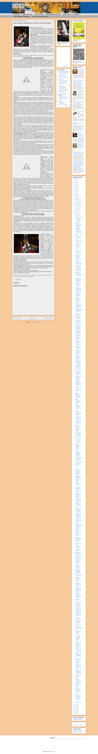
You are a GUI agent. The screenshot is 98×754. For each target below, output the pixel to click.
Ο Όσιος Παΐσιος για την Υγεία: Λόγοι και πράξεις (78, 585)
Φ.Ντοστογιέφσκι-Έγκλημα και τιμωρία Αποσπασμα (78, 103)
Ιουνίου (76, 209)
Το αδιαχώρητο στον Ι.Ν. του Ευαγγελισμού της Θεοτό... (78, 269)
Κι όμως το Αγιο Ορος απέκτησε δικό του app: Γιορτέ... (78, 533)
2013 (75, 706)
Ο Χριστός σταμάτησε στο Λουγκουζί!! (78, 321)
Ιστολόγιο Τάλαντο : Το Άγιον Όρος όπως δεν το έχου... (78, 401)
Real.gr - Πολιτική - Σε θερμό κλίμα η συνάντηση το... (78, 464)
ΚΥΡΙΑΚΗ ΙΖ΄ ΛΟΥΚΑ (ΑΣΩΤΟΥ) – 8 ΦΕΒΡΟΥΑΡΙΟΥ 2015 (78, 595)
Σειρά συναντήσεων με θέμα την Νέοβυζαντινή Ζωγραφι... (78, 644)
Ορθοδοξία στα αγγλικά (78, 529)
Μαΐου (76, 211)
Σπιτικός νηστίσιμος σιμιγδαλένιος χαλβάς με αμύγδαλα (78, 453)
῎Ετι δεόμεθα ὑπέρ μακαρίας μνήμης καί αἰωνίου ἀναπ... (78, 539)
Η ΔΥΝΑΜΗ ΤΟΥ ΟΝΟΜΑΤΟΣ (78, 500)
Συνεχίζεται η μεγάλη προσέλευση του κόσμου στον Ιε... (78, 299)
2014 (75, 704)
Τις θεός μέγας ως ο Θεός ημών (81, 70)
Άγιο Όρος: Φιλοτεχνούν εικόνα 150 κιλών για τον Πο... (78, 407)
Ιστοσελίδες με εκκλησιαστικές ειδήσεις (40, 16)
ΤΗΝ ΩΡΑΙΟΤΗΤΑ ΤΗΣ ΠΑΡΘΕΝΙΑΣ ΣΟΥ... (78, 237)
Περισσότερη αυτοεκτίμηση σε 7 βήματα (78, 362)
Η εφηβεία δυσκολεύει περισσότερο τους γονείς (78, 605)
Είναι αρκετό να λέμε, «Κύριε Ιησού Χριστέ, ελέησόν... (78, 590)
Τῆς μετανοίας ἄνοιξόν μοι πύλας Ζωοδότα (77, 343)
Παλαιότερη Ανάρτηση (48, 318)
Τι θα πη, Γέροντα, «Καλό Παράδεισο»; (81, 134)
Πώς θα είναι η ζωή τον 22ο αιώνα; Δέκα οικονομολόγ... (78, 327)
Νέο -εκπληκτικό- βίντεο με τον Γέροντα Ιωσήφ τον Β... (78, 628)
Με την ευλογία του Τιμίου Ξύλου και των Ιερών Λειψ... (78, 366)
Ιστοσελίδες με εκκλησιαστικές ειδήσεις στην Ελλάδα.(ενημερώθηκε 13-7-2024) (78, 81)
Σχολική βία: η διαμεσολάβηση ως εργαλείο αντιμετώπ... (78, 289)
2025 (75, 180)
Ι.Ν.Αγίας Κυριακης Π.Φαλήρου (77, 679)
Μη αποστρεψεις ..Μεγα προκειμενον (78, 347)
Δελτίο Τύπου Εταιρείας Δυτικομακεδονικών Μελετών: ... (78, 274)
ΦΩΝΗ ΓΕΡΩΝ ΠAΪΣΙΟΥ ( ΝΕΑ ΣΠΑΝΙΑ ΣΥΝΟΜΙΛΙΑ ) (78, 526)
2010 (75, 711)
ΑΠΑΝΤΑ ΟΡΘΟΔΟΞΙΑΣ (63, 71)
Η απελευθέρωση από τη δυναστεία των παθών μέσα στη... (78, 561)
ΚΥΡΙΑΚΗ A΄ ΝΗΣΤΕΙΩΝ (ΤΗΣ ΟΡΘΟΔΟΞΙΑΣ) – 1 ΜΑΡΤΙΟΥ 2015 (78, 231)
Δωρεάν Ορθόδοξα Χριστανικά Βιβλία (21, 16)
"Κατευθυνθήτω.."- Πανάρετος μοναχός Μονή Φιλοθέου (78, 305)
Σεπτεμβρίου (77, 204)
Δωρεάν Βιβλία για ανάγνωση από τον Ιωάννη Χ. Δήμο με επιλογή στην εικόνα (78, 146)
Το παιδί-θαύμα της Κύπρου (78, 618)
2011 (75, 709)
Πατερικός (61, 102)
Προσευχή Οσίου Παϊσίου (78, 676)
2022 (75, 186)
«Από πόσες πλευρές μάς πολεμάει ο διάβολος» (78, 294)
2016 (75, 196)
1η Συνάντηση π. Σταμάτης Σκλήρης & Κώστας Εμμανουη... (78, 378)
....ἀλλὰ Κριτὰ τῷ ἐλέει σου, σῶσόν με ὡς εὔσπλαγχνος (78, 515)
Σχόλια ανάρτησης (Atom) (35, 322)
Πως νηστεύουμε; (81, 91)
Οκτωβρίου (77, 203)
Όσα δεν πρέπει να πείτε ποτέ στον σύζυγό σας (78, 614)
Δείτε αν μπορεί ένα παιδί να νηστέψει (78, 317)
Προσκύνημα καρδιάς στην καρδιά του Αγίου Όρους (78, 731)
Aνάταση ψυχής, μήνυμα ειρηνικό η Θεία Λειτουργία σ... (78, 609)
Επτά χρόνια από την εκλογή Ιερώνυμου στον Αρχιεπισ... (78, 622)
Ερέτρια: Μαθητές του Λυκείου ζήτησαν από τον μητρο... (78, 434)
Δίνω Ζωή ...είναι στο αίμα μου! (78, 575)
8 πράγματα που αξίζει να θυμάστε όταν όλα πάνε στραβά (78, 357)
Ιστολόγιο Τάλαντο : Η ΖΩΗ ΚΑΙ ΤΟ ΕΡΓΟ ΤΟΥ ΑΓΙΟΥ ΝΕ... (78, 395)
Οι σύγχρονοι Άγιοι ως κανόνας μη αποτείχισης (78, 566)
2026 (75, 179)
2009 (75, 712)
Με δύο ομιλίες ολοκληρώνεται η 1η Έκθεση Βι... (78, 655)
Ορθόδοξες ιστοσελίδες (27, 14)
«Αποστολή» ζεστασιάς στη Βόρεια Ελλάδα (78, 262)
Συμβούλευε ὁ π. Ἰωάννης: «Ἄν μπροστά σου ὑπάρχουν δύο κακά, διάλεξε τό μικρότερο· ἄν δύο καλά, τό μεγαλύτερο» (63, 75)
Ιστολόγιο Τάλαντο (23, 4)
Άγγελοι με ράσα (78, 265)
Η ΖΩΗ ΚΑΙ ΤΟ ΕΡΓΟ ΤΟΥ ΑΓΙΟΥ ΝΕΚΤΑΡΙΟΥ (78, 422)
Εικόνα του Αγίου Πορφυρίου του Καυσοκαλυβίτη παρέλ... (78, 310)
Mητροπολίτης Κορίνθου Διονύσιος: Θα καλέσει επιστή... (78, 489)
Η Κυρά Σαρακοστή (77, 314)
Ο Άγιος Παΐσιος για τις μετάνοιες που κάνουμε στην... (78, 520)
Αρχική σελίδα (17, 14)
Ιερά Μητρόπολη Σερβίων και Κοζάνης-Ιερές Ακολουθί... (78, 280)
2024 (75, 182)
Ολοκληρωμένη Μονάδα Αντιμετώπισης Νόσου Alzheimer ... (78, 495)
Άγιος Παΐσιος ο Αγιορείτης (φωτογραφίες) (78, 476)
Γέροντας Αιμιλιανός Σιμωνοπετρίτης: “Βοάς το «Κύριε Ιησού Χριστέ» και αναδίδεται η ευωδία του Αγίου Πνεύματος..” (63, 89)
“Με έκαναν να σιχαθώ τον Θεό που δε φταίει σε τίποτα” (78, 579)
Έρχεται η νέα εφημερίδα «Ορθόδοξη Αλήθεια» (77, 571)
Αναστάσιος (61, 79)
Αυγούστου (77, 206)
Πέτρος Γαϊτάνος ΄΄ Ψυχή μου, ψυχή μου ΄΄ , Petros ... (78, 285)
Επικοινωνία (76, 14)
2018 (75, 192)
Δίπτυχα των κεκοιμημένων (78, 557)
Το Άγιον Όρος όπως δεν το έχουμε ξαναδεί (78, 418)
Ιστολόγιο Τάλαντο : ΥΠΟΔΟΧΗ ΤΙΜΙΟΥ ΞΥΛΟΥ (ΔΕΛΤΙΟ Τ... (78, 447)
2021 (75, 187)
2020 (75, 189)
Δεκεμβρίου (77, 199)
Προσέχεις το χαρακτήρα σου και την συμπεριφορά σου (78, 666)
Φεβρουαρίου (78, 216)
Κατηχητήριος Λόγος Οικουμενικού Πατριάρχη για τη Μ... (78, 413)
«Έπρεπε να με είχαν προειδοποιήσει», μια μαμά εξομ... (78, 650)
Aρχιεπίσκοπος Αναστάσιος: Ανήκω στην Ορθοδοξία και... (78, 697)
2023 (75, 184)
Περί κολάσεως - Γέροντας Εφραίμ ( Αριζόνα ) (78, 472)
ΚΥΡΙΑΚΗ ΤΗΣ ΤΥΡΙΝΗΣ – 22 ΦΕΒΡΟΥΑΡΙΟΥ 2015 (78, 384)
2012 (75, 707)
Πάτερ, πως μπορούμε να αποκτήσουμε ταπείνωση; (78, 510)
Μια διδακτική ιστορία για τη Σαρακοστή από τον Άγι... (78, 332)
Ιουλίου (76, 208)
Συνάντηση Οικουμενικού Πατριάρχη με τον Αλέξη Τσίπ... (78, 690)
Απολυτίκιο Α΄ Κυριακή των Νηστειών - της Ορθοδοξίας (78, 225)
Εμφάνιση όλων (67, 106)
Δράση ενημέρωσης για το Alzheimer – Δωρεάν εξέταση (78, 428)
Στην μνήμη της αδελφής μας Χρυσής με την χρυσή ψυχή (78, 672)
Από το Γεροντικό (78, 323)
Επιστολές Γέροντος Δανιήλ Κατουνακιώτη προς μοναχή (78, 153)
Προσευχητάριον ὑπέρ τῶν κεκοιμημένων (78, 553)
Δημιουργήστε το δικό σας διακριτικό (78, 725)
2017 (75, 194)
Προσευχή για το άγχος (78, 544)
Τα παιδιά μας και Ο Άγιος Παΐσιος (78, 632)
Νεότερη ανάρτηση (17, 318)
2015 (75, 198)
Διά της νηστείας (78, 437)
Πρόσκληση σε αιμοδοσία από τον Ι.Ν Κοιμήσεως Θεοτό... (78, 684)
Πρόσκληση (77, 693)
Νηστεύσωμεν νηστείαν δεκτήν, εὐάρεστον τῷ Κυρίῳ (78, 337)
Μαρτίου (77, 215)
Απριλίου (77, 213)
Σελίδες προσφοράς (39, 14)
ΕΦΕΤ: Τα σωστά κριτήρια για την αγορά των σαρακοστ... (78, 459)
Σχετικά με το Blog (67, 14)
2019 (75, 191)
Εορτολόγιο (65, 65)
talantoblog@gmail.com (78, 719)
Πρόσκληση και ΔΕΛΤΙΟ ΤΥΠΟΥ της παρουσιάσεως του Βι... (78, 504)
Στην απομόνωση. (78, 469)
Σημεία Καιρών (62, 86)
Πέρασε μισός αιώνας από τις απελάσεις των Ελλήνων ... (78, 373)
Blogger (53, 751)
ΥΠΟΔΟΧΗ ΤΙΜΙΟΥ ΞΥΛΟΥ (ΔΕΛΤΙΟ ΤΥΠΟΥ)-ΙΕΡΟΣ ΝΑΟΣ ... (78, 482)
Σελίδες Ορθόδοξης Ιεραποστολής (53, 14)
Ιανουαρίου (77, 702)
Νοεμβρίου (77, 201)
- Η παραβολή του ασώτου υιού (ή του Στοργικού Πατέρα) (77, 638)
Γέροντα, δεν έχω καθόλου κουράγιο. (78, 246)
